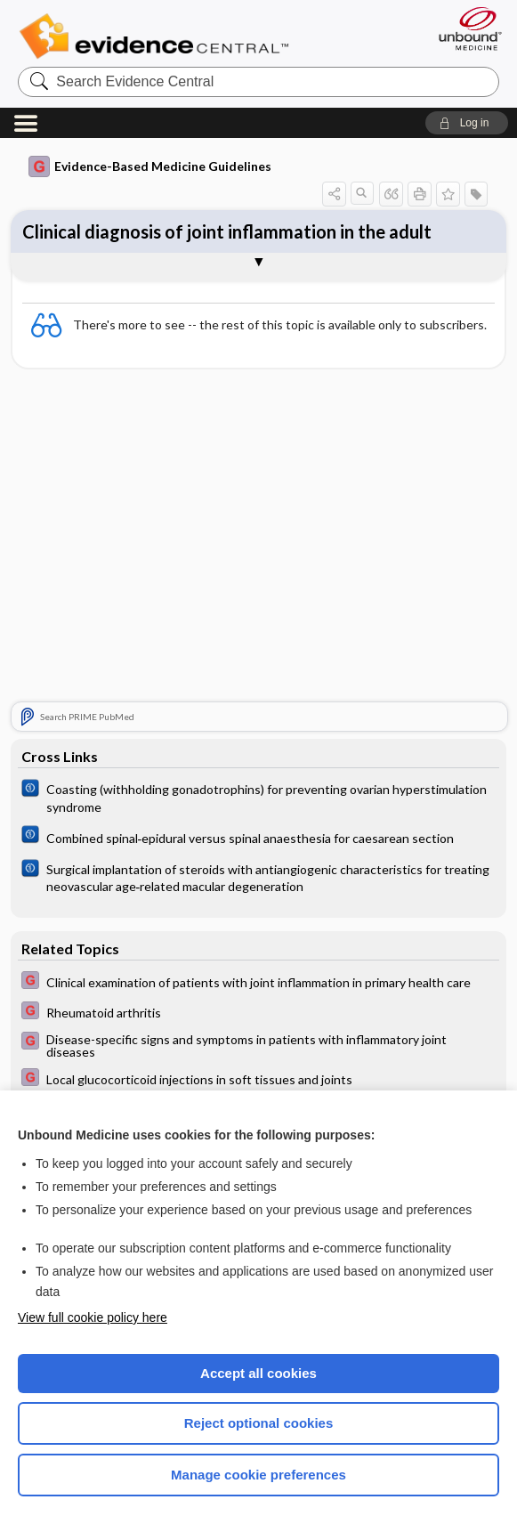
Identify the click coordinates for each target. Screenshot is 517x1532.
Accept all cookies (258, 1373)
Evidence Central (158, 36)
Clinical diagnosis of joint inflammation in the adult (227, 231)
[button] (466, 122)
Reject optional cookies (259, 1423)
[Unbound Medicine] (464, 28)
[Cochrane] (259, 797)
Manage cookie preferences (258, 1474)
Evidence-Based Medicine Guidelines (149, 166)
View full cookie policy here (92, 1317)
